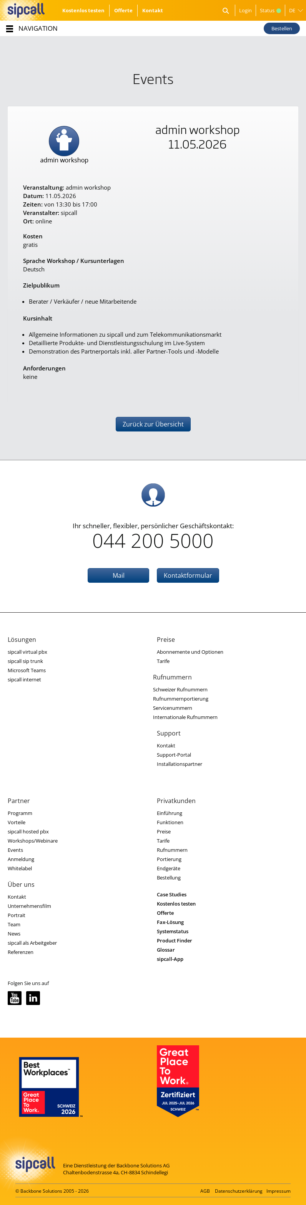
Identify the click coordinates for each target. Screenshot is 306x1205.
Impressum (278, 1191)
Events (15, 849)
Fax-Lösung (170, 922)
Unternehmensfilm (29, 906)
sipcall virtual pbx (27, 651)
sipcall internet (24, 679)
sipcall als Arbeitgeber (32, 942)
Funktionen (170, 822)
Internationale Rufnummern (185, 717)
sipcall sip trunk (25, 661)
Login (245, 10)
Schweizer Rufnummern (180, 689)
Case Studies (171, 894)
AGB (205, 1191)
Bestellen (281, 28)
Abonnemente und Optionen (190, 651)
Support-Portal (174, 754)
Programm (20, 813)
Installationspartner (179, 763)
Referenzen (20, 952)
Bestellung (169, 877)
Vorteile (16, 822)
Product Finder (174, 940)
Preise (164, 831)
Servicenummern (172, 707)
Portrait (16, 915)
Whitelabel (20, 868)
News (14, 933)
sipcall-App (170, 958)
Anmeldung (21, 859)
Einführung (169, 813)
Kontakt (152, 10)
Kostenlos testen (83, 10)
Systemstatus (172, 931)
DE (292, 10)
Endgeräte (168, 868)
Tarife (163, 661)
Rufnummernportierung (180, 698)
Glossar (166, 949)
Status (270, 10)
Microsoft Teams (27, 670)
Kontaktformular (188, 575)
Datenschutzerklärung (239, 1191)
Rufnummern (172, 849)
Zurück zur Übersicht (153, 424)
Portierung (169, 859)
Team (14, 924)
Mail (119, 575)
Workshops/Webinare (33, 840)
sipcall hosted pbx (28, 831)
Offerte (123, 10)
